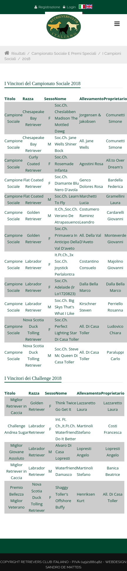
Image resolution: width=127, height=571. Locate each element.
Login (71, 7)
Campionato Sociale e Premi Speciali (63, 53)
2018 (26, 59)
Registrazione (49, 7)
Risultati (18, 53)
